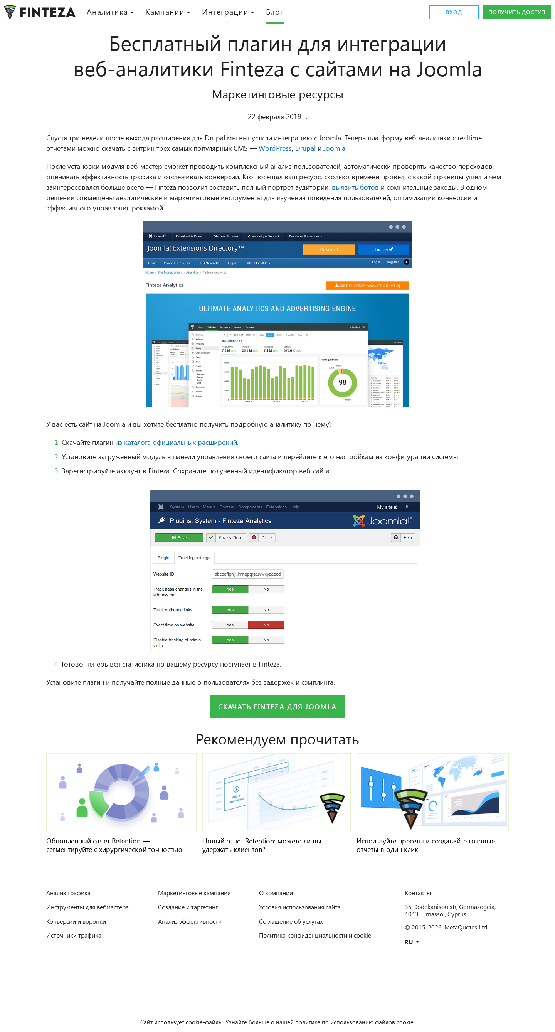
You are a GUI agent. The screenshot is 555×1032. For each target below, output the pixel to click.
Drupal (423, 173)
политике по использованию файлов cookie (365, 1022)
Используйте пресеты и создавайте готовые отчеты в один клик (422, 881)
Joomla (456, 173)
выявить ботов (149, 223)
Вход (444, 12)
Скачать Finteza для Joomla (278, 742)
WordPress (389, 173)
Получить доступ (512, 12)
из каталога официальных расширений (198, 468)
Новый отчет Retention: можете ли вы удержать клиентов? (271, 881)
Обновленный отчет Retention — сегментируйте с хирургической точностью (105, 885)
